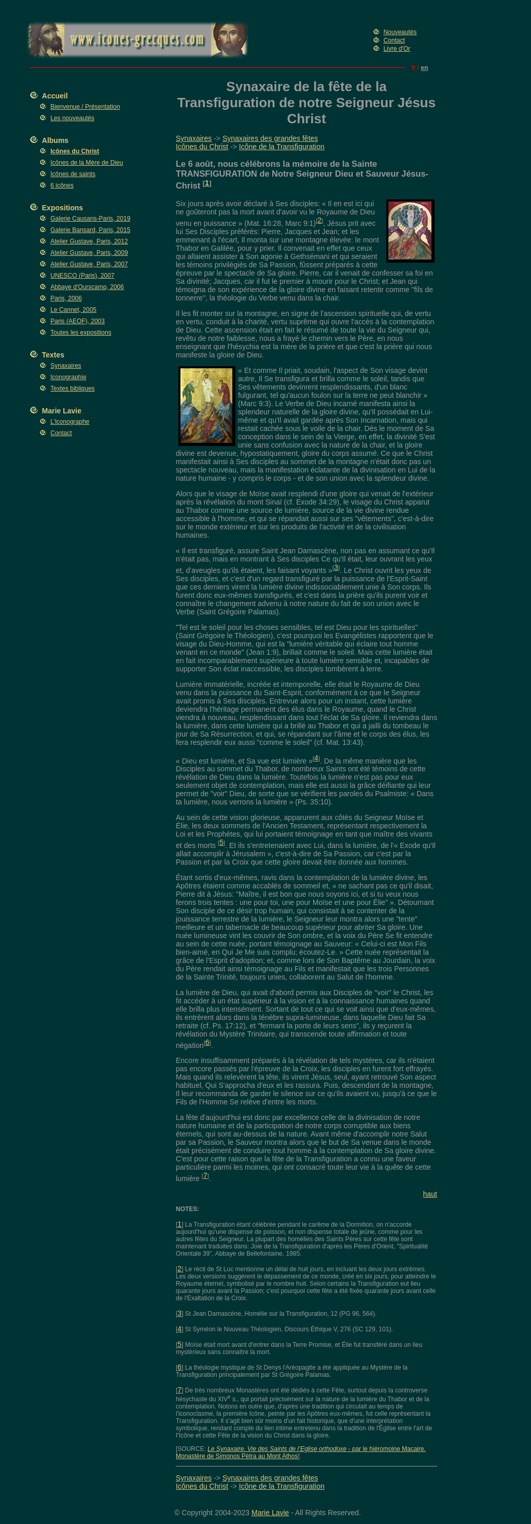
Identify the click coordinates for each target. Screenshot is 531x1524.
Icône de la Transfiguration (282, 146)
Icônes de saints (72, 174)
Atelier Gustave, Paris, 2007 (89, 264)
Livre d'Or (396, 48)
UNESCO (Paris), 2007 (82, 275)
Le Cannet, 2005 (73, 309)
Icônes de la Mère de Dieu (86, 162)
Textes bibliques (72, 388)
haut (430, 1194)
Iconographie (68, 377)
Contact (393, 40)
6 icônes (62, 185)
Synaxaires (65, 365)
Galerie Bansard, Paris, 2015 (90, 230)
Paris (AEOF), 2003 (77, 321)
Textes (53, 355)
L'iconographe (69, 421)
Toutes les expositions (80, 332)
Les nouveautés (72, 118)
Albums (55, 140)
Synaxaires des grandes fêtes (270, 138)
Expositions (62, 208)
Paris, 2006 (66, 298)
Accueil (55, 96)
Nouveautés (399, 32)
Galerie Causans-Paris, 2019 (90, 218)
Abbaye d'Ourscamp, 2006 (87, 287)
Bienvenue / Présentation (85, 106)
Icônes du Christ (202, 146)
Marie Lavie (61, 411)
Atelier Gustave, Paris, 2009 (89, 252)
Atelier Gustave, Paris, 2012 (89, 241)
